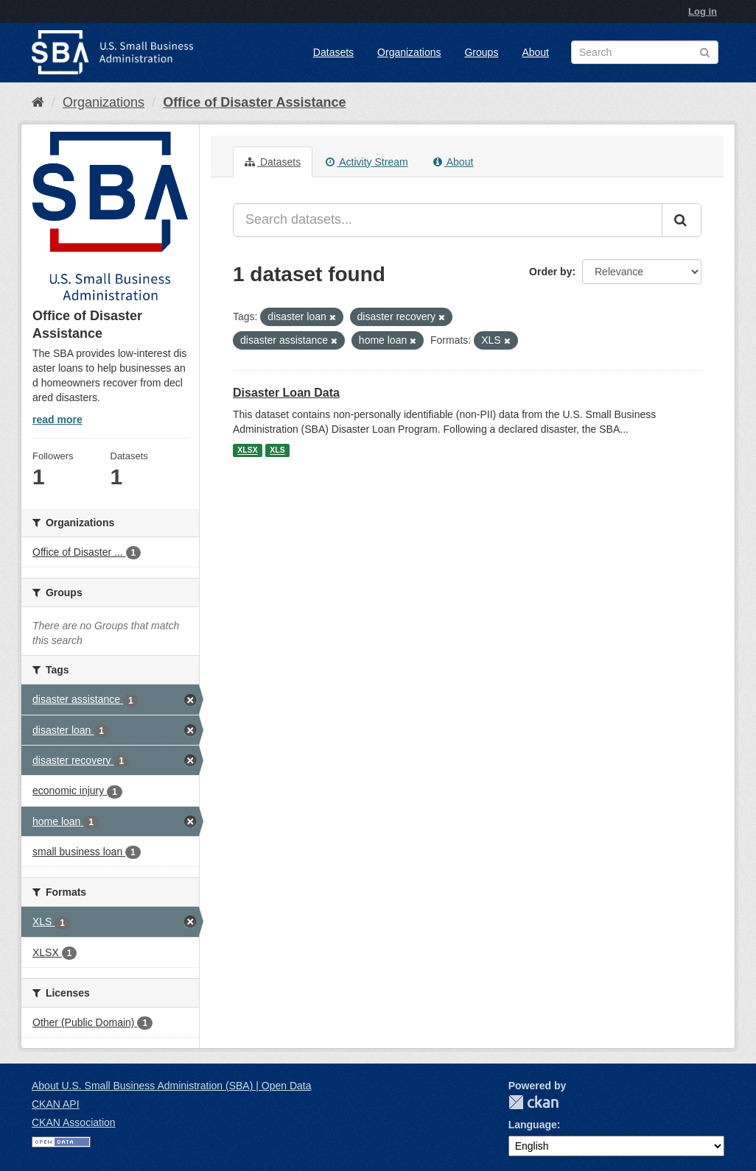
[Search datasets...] (447, 220)
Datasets (333, 52)
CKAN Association (74, 1122)
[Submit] (681, 220)
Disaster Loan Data (286, 392)
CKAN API (56, 1104)
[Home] (38, 102)
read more (57, 419)
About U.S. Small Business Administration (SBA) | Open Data (171, 1086)
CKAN (533, 1102)
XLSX (247, 450)
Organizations (409, 52)
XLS (277, 450)
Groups (481, 52)
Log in (702, 11)
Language (532, 1125)
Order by (550, 271)
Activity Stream (366, 162)
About (535, 52)
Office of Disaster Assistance (254, 102)
